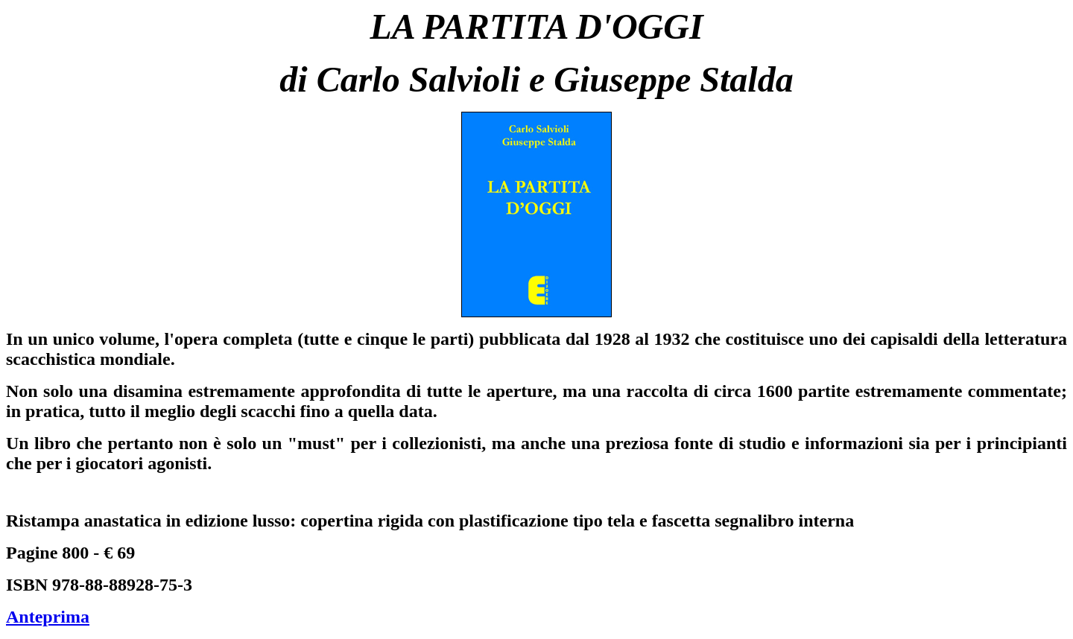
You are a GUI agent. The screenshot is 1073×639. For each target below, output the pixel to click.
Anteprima (47, 616)
